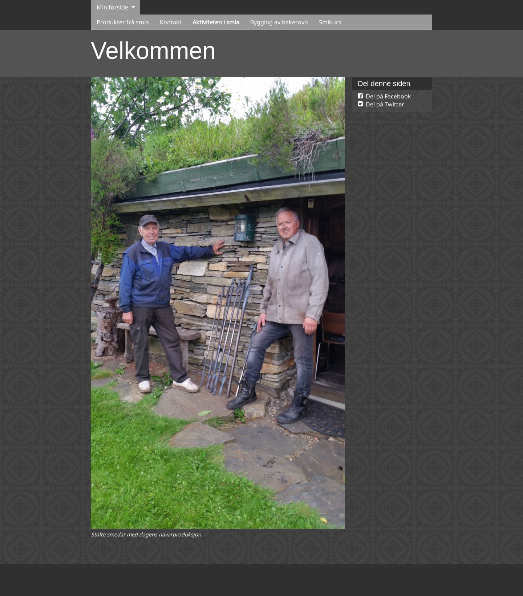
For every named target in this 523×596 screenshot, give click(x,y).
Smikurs (330, 22)
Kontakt (171, 22)
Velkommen (153, 50)
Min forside (112, 7)
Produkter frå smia (123, 22)
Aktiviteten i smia (215, 22)
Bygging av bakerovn (279, 22)
